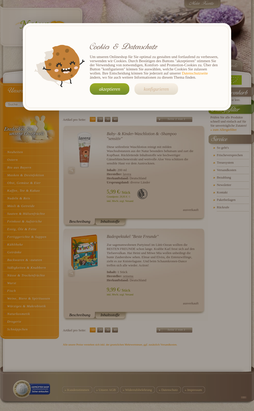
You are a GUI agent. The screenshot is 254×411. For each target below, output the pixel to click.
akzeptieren (109, 89)
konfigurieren (156, 89)
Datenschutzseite (195, 73)
